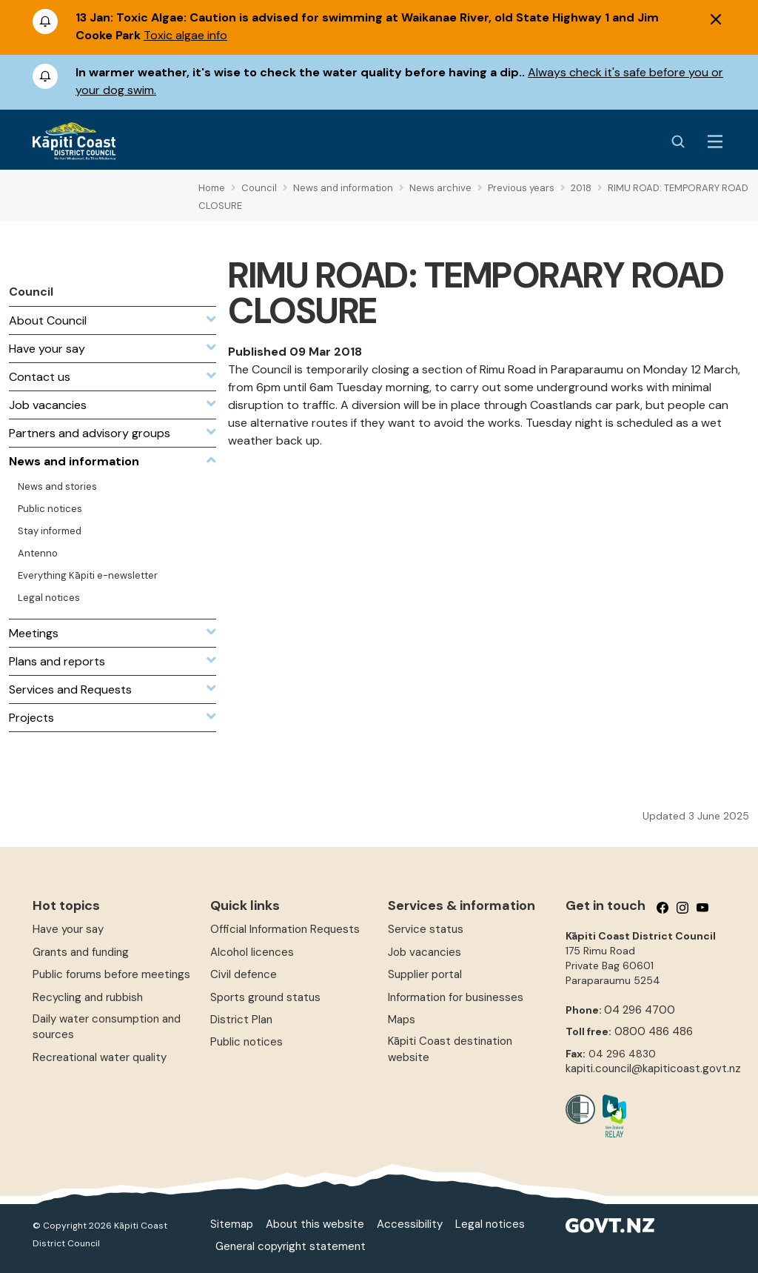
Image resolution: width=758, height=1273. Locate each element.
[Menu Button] (715, 141)
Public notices (246, 1041)
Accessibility (410, 1224)
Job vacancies (424, 952)
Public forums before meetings (111, 974)
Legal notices (490, 1224)
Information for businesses (455, 997)
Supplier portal (425, 974)
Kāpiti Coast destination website (450, 1049)
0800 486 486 (653, 1031)
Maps (401, 1019)
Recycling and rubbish (88, 997)
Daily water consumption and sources (107, 1026)
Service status (425, 929)
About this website (315, 1224)
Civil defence (243, 974)
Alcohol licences (252, 952)
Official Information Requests (285, 929)
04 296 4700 (639, 1010)
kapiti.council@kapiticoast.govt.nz (653, 1068)
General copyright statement (290, 1246)
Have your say (68, 929)
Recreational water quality (100, 1057)
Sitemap (231, 1224)
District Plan (241, 1019)
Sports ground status (265, 997)
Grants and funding (81, 952)
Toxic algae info (185, 35)
